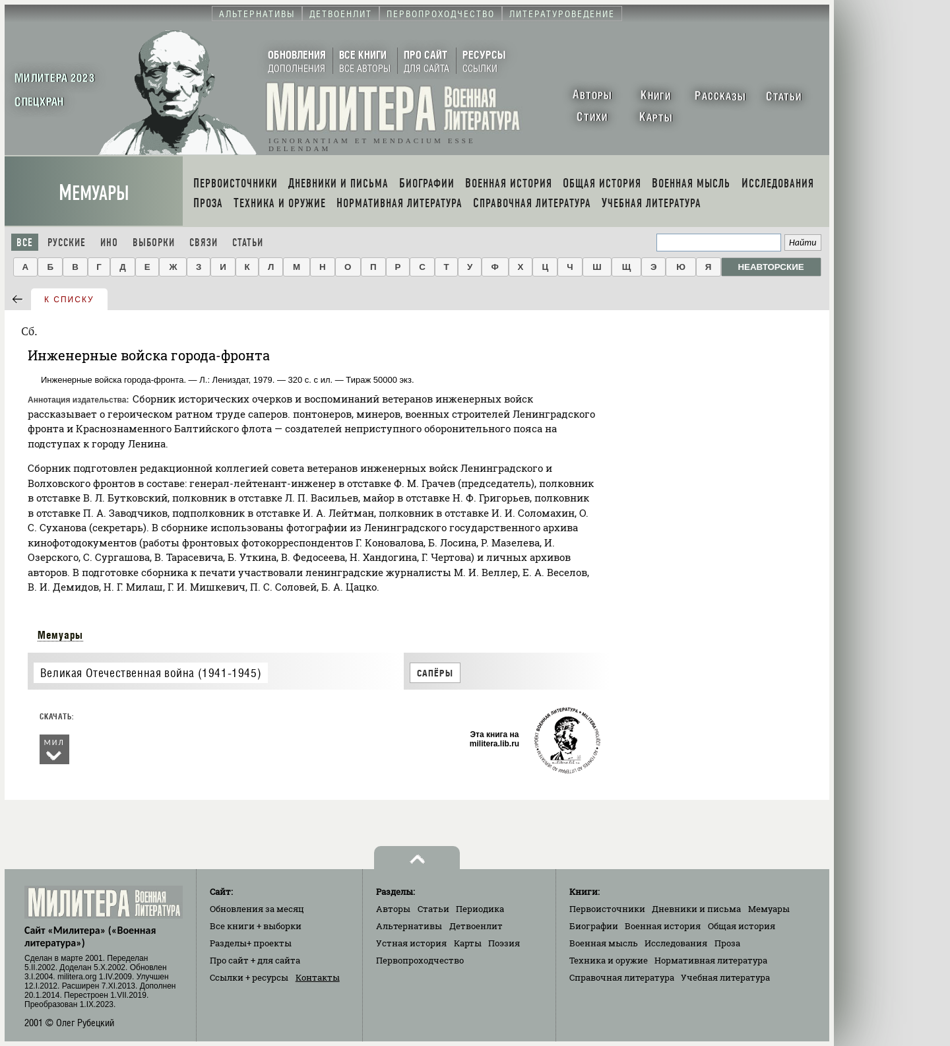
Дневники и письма (696, 909)
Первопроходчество (420, 960)
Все (24, 242)
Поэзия (504, 943)
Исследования (676, 943)
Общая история (741, 926)
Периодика (480, 909)
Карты (468, 943)
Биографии (593, 926)
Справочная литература (621, 977)
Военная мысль (603, 943)
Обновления (257, 909)
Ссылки (249, 977)
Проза (727, 943)
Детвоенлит (476, 926)
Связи (203, 242)
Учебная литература (725, 977)
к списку (69, 299)
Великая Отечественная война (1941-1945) (150, 673)
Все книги (255, 926)
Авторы (393, 909)
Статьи (247, 242)
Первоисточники (607, 909)
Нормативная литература (710, 960)
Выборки (154, 242)
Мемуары (94, 193)
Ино (109, 242)
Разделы (251, 943)
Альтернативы (409, 926)
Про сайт (255, 960)
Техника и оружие (608, 960)
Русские (67, 242)
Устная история (411, 943)
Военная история (663, 926)
